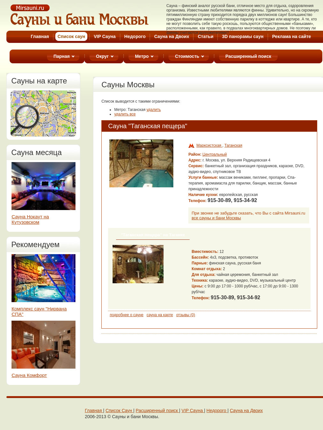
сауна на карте (159, 315)
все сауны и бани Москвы (216, 217)
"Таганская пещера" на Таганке (153, 234)
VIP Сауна (104, 36)
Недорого (135, 36)
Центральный (214, 154)
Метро (142, 56)
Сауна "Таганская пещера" (147, 125)
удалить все (125, 114)
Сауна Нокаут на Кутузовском (30, 219)
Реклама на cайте (291, 36)
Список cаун (71, 36)
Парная (61, 56)
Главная (40, 36)
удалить (153, 109)
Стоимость (187, 56)
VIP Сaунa (193, 410)
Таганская (233, 145)
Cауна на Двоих (171, 36)
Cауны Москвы (80, 15)
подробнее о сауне (126, 315)
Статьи (205, 36)
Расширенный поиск (248, 56)
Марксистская (209, 145)
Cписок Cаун (119, 410)
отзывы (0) (185, 315)
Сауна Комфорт (29, 375)
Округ (102, 56)
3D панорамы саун (243, 36)
